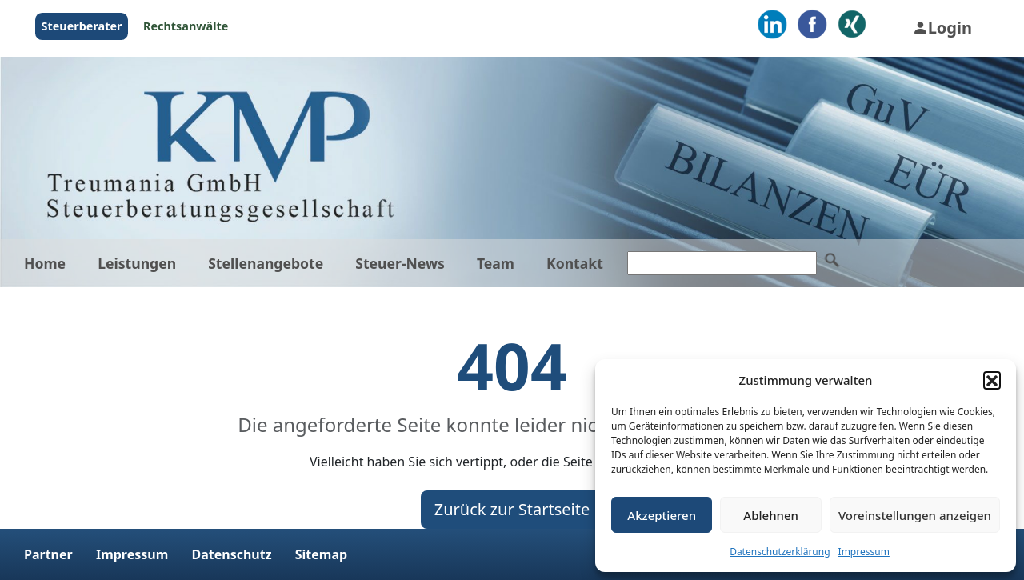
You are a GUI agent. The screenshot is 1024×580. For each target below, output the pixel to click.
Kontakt (574, 263)
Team (495, 263)
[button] (992, 380)
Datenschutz (231, 554)
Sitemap (321, 554)
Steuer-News (400, 263)
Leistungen (137, 263)
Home (45, 263)
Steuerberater (82, 26)
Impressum (864, 551)
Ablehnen (770, 515)
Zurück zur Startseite (512, 509)
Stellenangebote (265, 263)
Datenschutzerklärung (780, 551)
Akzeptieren (661, 515)
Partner (48, 554)
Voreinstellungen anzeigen (914, 515)
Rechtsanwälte (185, 26)
